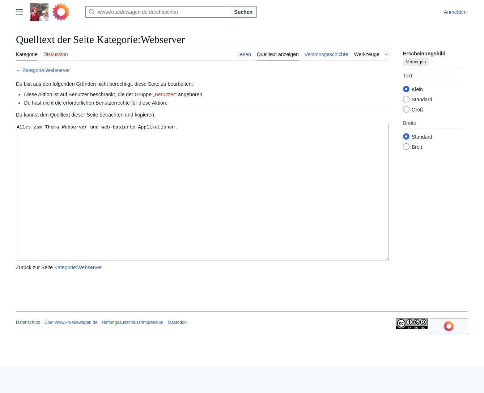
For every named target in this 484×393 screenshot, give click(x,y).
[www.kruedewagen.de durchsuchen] (157, 12)
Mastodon (177, 349)
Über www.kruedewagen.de (71, 349)
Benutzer (164, 94)
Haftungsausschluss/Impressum (132, 349)
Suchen (243, 12)
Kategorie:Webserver (46, 70)
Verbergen (416, 61)
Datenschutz (28, 349)
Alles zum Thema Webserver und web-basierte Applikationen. (202, 206)
